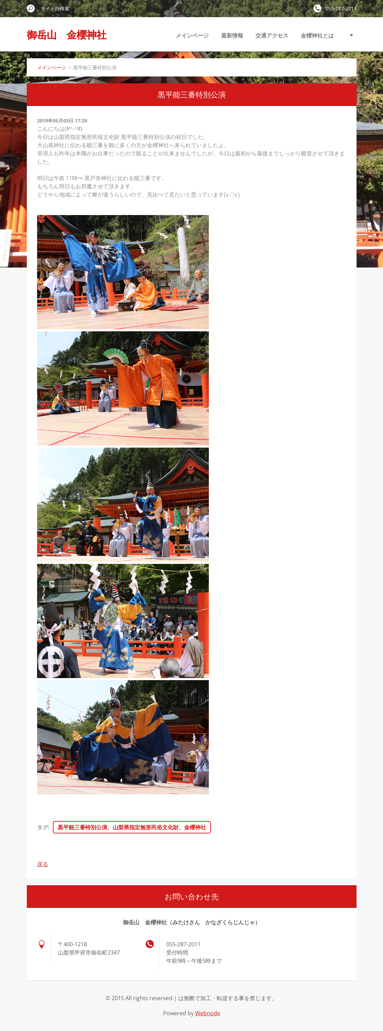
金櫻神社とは (317, 35)
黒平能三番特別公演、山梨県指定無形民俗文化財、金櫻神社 (132, 827)
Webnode (207, 1013)
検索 (31, 8)
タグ (42, 827)
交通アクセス (272, 35)
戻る (42, 864)
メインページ (192, 35)
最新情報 (232, 35)
